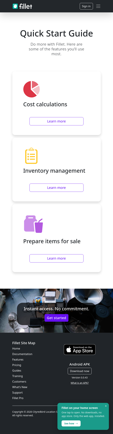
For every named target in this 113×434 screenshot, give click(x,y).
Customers (19, 381)
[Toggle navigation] (98, 6)
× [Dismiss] (106, 406)
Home (16, 348)
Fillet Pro (17, 398)
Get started (56, 317)
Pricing (16, 365)
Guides (16, 370)
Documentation (22, 354)
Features (17, 359)
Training (17, 376)
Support (17, 392)
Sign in (86, 6)
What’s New (19, 387)
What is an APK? (79, 382)
